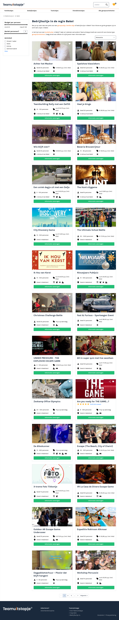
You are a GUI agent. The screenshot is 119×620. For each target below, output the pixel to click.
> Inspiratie (73, 613)
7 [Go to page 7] (77, 595)
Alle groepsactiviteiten (107, 11)
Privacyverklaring (111, 615)
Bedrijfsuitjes (32, 11)
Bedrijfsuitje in (8, 16)
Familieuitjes (8, 11)
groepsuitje (61, 25)
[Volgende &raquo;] (84, 595)
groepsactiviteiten (38, 34)
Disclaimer (100, 615)
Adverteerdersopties (47, 611)
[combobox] (99, 4)
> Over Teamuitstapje (76, 611)
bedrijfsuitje (49, 32)
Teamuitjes (54, 11)
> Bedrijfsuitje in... (75, 615)
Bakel (17, 16)
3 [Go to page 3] (71, 595)
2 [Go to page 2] (67, 595)
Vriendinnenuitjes (79, 11)
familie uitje (70, 25)
